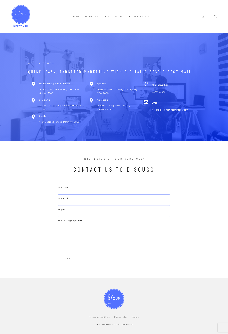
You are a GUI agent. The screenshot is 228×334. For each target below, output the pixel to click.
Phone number (160, 85)
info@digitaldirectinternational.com (170, 110)
